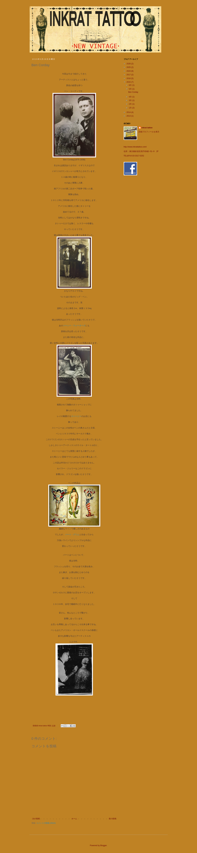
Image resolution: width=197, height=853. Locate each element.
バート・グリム (72, 534)
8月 (130, 85)
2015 (128, 82)
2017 (128, 75)
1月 (130, 108)
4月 (130, 97)
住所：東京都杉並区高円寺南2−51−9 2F (141, 151)
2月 (130, 104)
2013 (128, 116)
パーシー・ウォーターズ (74, 325)
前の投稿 (112, 819)
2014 (128, 112)
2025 (128, 67)
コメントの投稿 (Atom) (45, 823)
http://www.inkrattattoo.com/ (135, 147)
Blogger (103, 845)
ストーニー (76, 416)
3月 (130, 100)
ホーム (74, 819)
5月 (130, 89)
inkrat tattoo (147, 128)
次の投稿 (36, 819)
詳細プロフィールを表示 (149, 132)
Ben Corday (133, 92)
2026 (128, 64)
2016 (128, 78)
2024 (128, 71)
